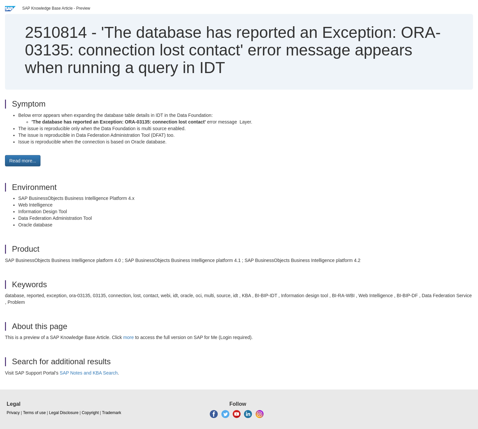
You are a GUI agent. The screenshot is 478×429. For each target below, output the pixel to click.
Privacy (13, 412)
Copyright (90, 412)
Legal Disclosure (64, 412)
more (128, 337)
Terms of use (34, 412)
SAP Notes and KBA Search (89, 373)
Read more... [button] (22, 160)
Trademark (111, 412)
